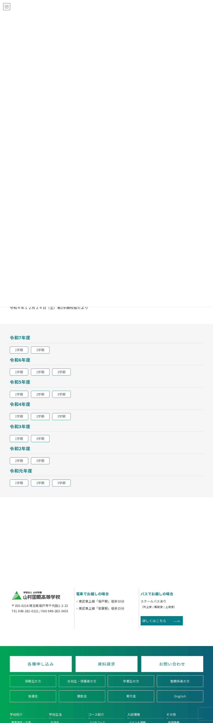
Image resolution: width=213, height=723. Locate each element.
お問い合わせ (172, 664)
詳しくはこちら (154, 620)
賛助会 (82, 696)
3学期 (61, 372)
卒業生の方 (131, 681)
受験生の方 (33, 681)
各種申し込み (41, 664)
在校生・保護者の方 (82, 681)
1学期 (19, 350)
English (180, 696)
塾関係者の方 (180, 681)
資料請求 (106, 664)
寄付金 (131, 696)
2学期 (40, 350)
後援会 (33, 696)
